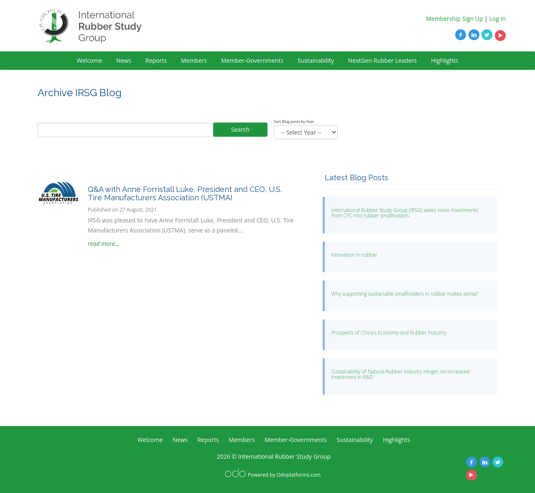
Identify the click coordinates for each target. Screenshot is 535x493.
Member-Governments (252, 60)
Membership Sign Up (454, 19)
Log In (497, 19)
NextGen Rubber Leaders (382, 60)
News (123, 60)
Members (194, 60)
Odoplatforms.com (299, 474)
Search (240, 129)
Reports (156, 60)
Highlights (444, 60)
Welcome (89, 60)
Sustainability (316, 60)
